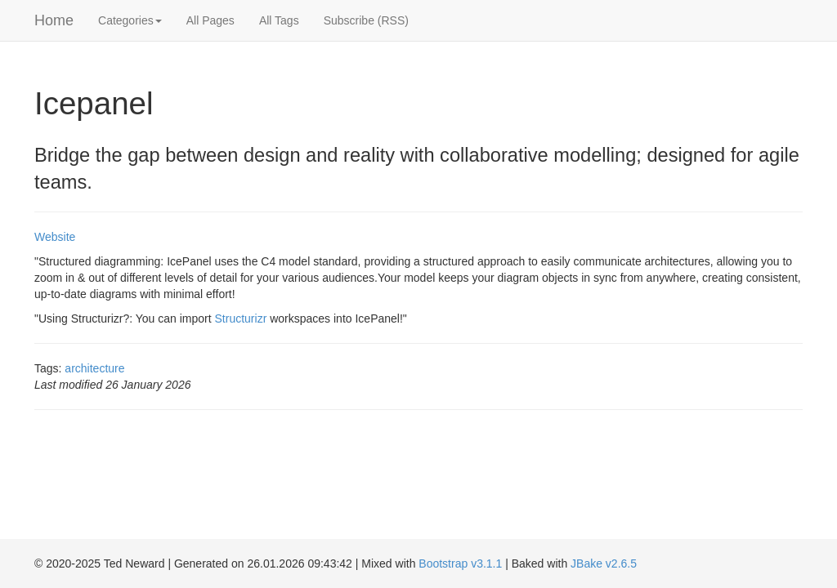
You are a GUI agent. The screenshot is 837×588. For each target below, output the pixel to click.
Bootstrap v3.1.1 (460, 563)
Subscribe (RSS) (366, 20)
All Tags (279, 20)
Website (54, 236)
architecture (94, 368)
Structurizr (241, 318)
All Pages (210, 20)
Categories (130, 20)
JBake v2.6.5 (604, 563)
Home (54, 20)
